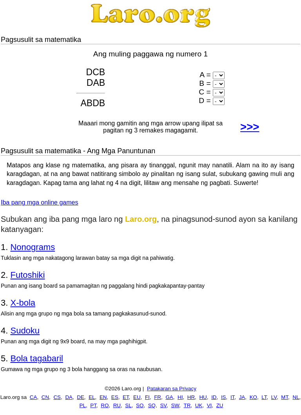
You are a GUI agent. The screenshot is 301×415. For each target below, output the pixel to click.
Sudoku (25, 330)
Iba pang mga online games (39, 202)
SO (139, 405)
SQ (152, 405)
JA (242, 397)
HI (180, 397)
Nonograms (32, 247)
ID (213, 397)
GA (169, 397)
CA (33, 397)
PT (93, 405)
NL (296, 397)
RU (117, 405)
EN (103, 397)
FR (157, 397)
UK (199, 405)
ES (114, 397)
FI (147, 397)
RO (105, 405)
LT (264, 397)
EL (92, 397)
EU (137, 397)
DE (80, 397)
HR (191, 397)
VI (209, 405)
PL (83, 405)
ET (126, 397)
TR (187, 405)
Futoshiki (27, 275)
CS (57, 397)
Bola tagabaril (36, 358)
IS (223, 397)
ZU (219, 405)
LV (274, 397)
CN (45, 397)
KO (253, 397)
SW (175, 405)
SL (128, 405)
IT (232, 397)
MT (284, 397)
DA (69, 397)
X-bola (22, 303)
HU (203, 397)
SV (163, 405)
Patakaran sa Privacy (171, 388)
